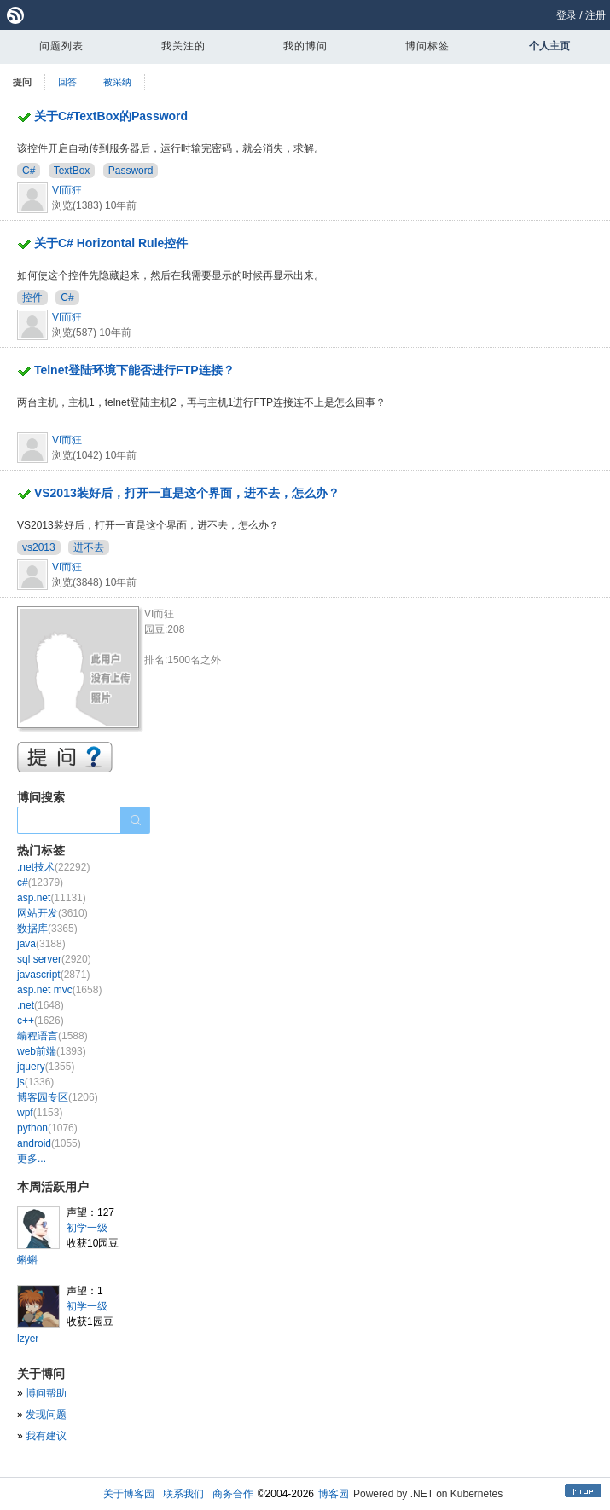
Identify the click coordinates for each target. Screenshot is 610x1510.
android (49, 1143)
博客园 (333, 1494)
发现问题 (46, 1414)
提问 (22, 82)
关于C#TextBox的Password (111, 116)
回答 (67, 82)
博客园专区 (57, 1097)
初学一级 (87, 1228)
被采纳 (117, 82)
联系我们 (183, 1494)
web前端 (51, 1051)
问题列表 (61, 46)
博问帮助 (46, 1393)
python (47, 1128)
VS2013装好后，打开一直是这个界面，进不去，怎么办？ (187, 493)
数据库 (47, 928)
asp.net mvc (59, 990)
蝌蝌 (27, 1260)
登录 (566, 15)
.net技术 (53, 867)
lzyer (27, 1339)
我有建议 (46, 1436)
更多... (31, 1159)
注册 (595, 15)
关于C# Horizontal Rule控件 (111, 243)
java (41, 944)
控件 (32, 298)
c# (40, 882)
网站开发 (52, 913)
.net (40, 1005)
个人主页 (549, 46)
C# (28, 170)
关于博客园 (128, 1494)
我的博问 (305, 46)
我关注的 (183, 46)
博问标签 (427, 46)
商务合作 (232, 1494)
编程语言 (52, 1036)
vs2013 (38, 547)
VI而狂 (67, 190)
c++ (40, 1021)
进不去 (88, 547)
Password (131, 170)
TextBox (72, 170)
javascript (53, 975)
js (35, 1082)
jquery (45, 1067)
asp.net (51, 898)
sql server (54, 959)
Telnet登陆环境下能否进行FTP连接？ (134, 370)
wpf (39, 1113)
